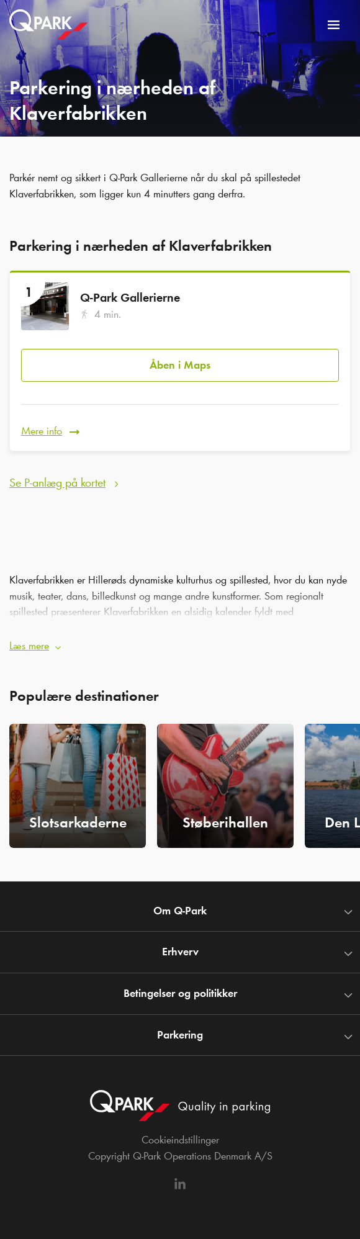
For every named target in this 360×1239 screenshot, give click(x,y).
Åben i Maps (180, 365)
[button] (180, 642)
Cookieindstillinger (180, 1140)
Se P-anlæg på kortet (57, 482)
